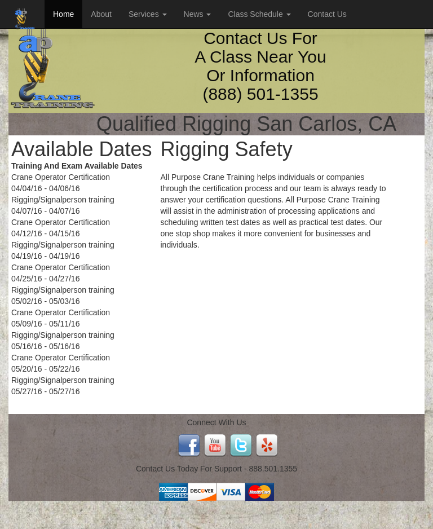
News (197, 14)
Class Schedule (259, 14)
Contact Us (327, 14)
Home (63, 14)
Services (148, 14)
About (101, 14)
